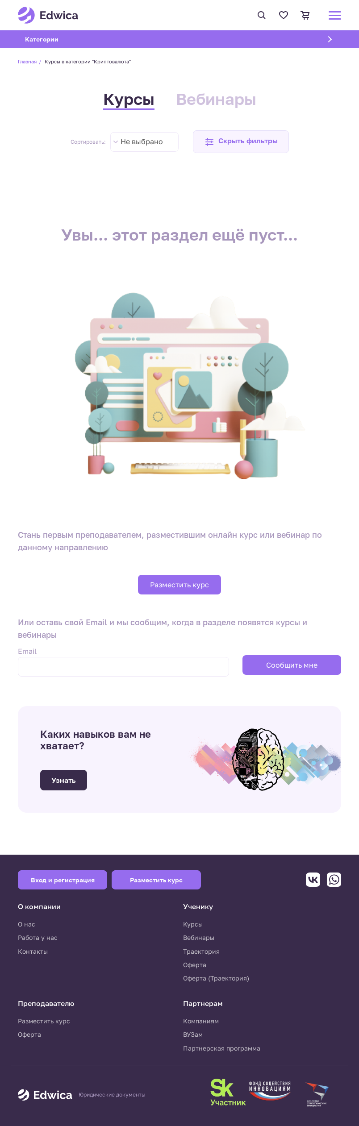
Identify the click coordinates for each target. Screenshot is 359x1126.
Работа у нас (38, 937)
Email (27, 651)
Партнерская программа (221, 1048)
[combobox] (144, 142)
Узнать (63, 780)
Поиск (261, 15)
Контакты (33, 951)
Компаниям (201, 1021)
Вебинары (216, 98)
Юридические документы (112, 1094)
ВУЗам (193, 1034)
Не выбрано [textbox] (142, 141)
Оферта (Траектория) (216, 978)
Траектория (201, 951)
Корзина (305, 15)
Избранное (283, 15)
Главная (27, 61)
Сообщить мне (291, 665)
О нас (26, 924)
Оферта (194, 964)
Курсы (128, 98)
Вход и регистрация (63, 880)
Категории (53, 39)
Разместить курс (179, 584)
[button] (241, 141)
